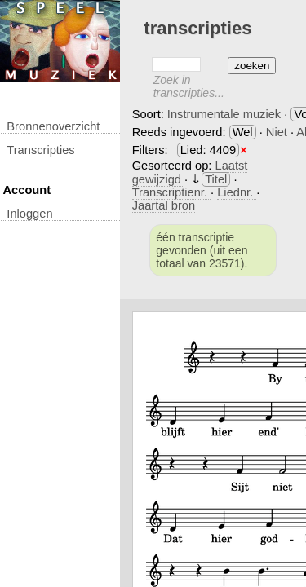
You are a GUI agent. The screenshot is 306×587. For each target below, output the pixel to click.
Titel (216, 179)
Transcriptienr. (171, 192)
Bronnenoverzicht (53, 126)
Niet (276, 132)
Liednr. (236, 192)
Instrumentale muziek (224, 114)
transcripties (40, 150)
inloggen (29, 213)
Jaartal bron (163, 205)
